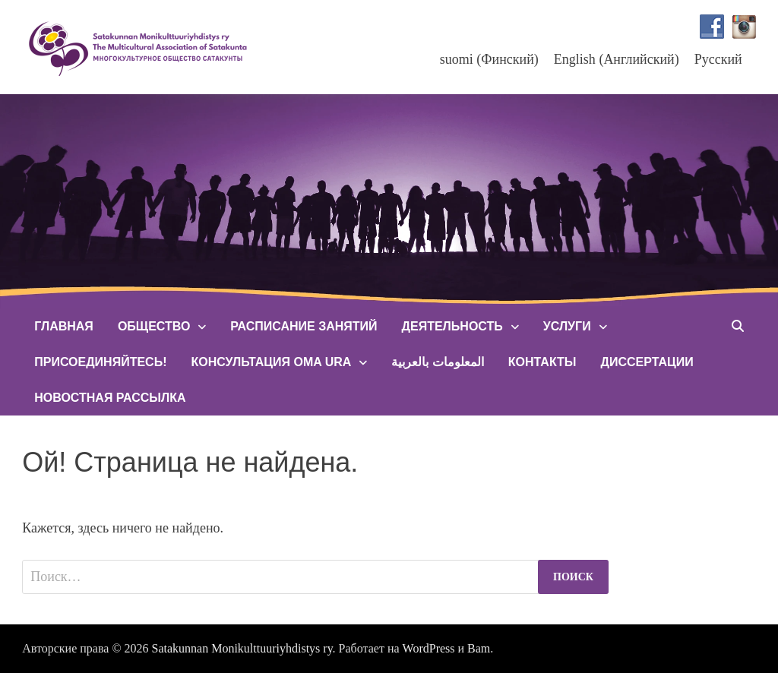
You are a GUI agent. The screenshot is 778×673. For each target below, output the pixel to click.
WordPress (429, 648)
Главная (63, 326)
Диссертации (646, 361)
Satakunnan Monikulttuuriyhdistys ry (242, 648)
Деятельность (452, 326)
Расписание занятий (303, 326)
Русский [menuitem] (718, 59)
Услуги (567, 326)
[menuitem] (489, 59)
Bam (478, 648)
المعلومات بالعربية (437, 361)
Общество (154, 326)
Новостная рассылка (109, 397)
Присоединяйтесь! (100, 361)
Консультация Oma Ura (271, 361)
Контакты (542, 361)
